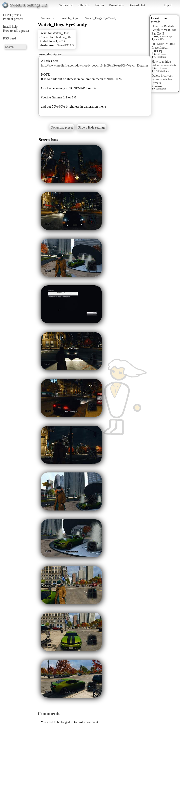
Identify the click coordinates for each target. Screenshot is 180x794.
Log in (168, 5)
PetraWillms (161, 70)
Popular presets (13, 19)
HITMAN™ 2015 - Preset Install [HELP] (164, 47)
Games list (66, 5)
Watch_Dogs (70, 18)
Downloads (116, 5)
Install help (10, 26)
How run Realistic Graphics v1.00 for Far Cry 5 (164, 29)
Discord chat (136, 5)
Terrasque (160, 88)
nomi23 (159, 39)
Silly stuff (84, 5)
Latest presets (12, 14)
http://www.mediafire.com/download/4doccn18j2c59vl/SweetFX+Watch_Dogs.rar (94, 65)
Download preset (62, 127)
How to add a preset (16, 30)
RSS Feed (9, 38)
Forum (99, 5)
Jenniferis (160, 56)
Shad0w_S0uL (64, 37)
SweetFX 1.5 (65, 45)
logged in (67, 722)
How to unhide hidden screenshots (164, 63)
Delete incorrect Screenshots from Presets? (163, 79)
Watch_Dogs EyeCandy (100, 18)
